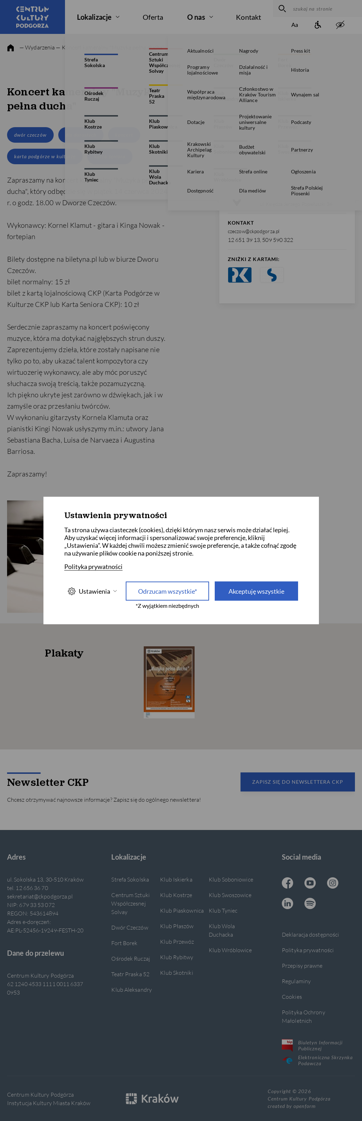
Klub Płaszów (177, 926)
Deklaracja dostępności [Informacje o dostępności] (310, 934)
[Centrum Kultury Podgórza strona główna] (32, 17)
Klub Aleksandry (131, 989)
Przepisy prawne (302, 965)
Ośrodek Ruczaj (130, 958)
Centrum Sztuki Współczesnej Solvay (130, 903)
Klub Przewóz (177, 941)
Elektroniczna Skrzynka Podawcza (317, 1060)
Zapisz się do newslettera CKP (297, 782)
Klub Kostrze (176, 894)
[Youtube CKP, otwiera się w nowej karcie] (310, 883)
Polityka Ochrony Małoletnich (303, 1016)
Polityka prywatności (308, 950)
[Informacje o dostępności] (317, 25)
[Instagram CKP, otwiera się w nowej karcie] (332, 883)
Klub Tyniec (223, 910)
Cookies (292, 996)
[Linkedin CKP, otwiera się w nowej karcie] (287, 904)
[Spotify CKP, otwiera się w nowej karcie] (310, 904)
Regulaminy (296, 981)
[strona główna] (10, 48)
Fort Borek (124, 942)
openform (304, 1106)
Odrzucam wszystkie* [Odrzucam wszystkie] (167, 591)
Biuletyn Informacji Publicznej (312, 1045)
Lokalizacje (94, 17)
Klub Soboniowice (231, 879)
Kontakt (248, 17)
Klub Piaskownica (182, 910)
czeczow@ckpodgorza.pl (253, 231)
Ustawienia (92, 591)
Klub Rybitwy (176, 957)
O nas (196, 17)
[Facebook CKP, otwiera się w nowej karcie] (287, 883)
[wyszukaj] (281, 8)
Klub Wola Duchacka (222, 930)
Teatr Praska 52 (130, 974)
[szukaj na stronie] (326, 8)
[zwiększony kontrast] (340, 25)
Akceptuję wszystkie (256, 591)
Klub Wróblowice (230, 950)
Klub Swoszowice (230, 894)
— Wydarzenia (37, 47)
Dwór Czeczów (129, 927)
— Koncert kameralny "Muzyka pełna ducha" (110, 47)
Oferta (153, 17)
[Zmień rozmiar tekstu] (295, 25)
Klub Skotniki (176, 972)
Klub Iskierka (176, 879)
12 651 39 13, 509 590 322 (260, 239)
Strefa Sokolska (130, 879)
